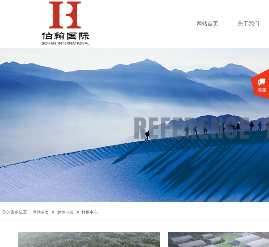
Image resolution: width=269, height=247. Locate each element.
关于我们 (248, 23)
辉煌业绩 (65, 212)
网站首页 (207, 23)
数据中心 (89, 212)
